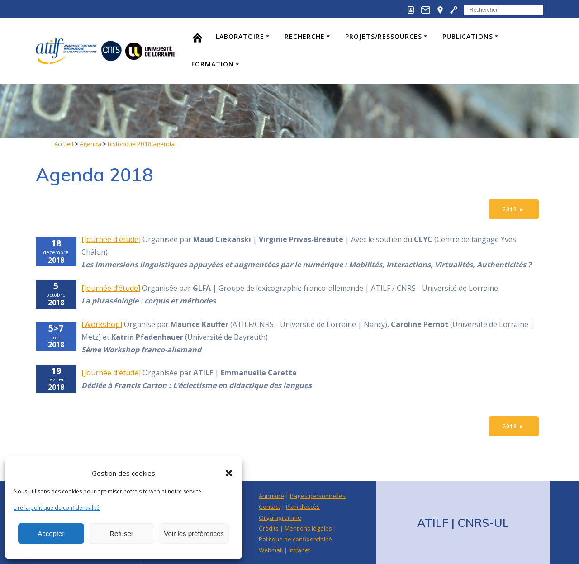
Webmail (271, 550)
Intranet (299, 550)
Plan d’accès (303, 506)
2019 (514, 209)
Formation (212, 64)
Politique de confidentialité (295, 539)
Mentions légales (308, 528)
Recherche (305, 36)
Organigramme (280, 517)
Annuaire (271, 496)
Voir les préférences (194, 533)
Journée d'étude (111, 240)
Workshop (102, 324)
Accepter (51, 533)
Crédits (269, 528)
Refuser (121, 533)
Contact (269, 506)
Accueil (63, 144)
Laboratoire (240, 36)
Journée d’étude (111, 288)
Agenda (90, 144)
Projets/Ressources (383, 36)
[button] (228, 473)
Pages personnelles (318, 496)
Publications (467, 36)
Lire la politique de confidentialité (57, 508)
